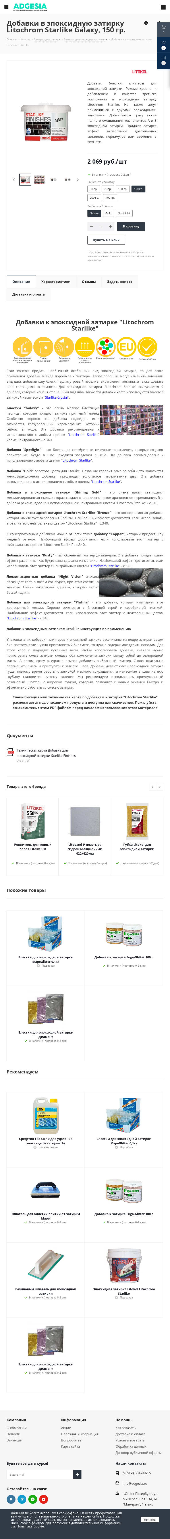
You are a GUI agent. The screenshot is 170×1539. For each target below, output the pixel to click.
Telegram (21, 1499)
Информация (73, 1420)
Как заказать (126, 1427)
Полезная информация (80, 1434)
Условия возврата (130, 1440)
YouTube (43, 1499)
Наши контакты (131, 1463)
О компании (17, 1427)
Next (77, 179)
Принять (150, 1519)
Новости (13, 1434)
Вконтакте (11, 1499)
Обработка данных (131, 1446)
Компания (16, 1420)
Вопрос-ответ (72, 1440)
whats (32, 1499)
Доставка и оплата (130, 1434)
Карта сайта (70, 1446)
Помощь (123, 1420)
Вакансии (14, 1440)
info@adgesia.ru (135, 1483)
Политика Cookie (30, 1526)
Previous (14, 179)
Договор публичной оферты (139, 1452)
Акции (66, 1427)
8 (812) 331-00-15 (137, 1472)
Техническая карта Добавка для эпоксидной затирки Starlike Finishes (46, 753)
